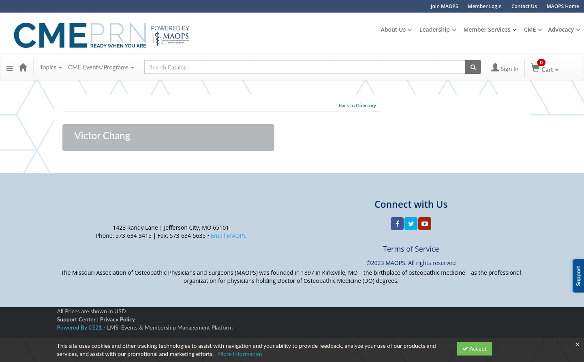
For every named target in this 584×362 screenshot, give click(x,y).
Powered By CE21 (80, 327)
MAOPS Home (563, 6)
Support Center (76, 319)
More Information (240, 353)
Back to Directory (357, 105)
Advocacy (561, 29)
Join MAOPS (444, 6)
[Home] (23, 67)
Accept (474, 348)
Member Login (485, 6)
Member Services (486, 29)
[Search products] (473, 67)
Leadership (434, 29)
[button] (9, 67)
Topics (51, 67)
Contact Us (524, 6)
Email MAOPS (228, 235)
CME (530, 29)
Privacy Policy (117, 319)
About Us (393, 29)
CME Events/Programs (101, 67)
